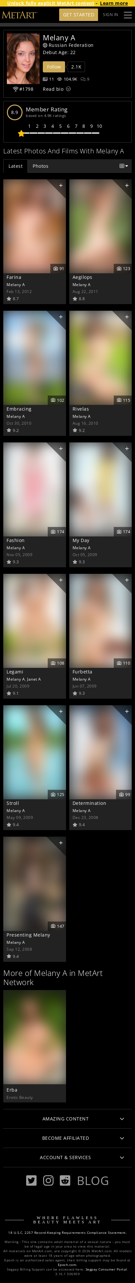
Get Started (78, 14)
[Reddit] (65, 1180)
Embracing (19, 409)
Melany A (16, 284)
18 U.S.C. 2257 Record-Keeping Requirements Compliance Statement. (67, 1233)
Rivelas (81, 409)
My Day (81, 540)
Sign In (110, 14)
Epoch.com (67, 1265)
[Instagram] (48, 1180)
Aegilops (83, 277)
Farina (14, 277)
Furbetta (83, 672)
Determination (90, 803)
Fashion (16, 540)
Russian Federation (68, 45)
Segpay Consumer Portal (106, 1269)
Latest (15, 166)
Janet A (34, 679)
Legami (15, 672)
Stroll (13, 803)
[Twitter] (31, 1180)
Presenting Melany (28, 935)
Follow (54, 67)
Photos (40, 166)
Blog (93, 1180)
